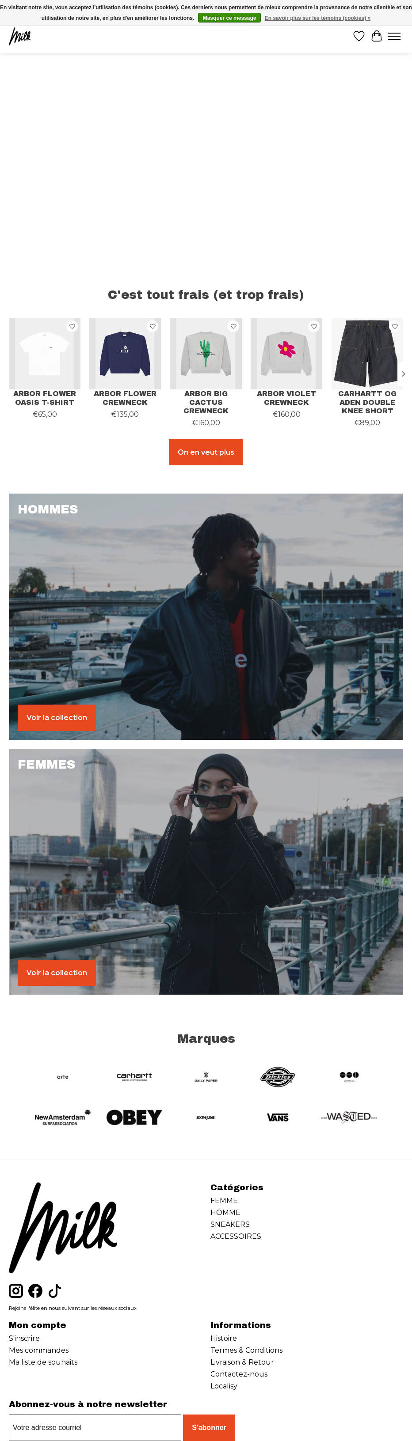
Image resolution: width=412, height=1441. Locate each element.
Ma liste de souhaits (43, 1362)
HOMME (225, 1212)
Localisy (223, 1386)
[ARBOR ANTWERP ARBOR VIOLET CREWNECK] (286, 353)
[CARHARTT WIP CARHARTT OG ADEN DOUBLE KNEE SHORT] (367, 353)
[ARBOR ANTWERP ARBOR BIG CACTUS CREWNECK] (206, 353)
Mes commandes (39, 1350)
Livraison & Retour (242, 1362)
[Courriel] (95, 1428)
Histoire (223, 1338)
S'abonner (209, 1427)
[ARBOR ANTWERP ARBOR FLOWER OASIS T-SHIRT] (44, 353)
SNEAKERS (230, 1224)
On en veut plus (206, 452)
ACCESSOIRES (235, 1236)
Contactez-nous (238, 1374)
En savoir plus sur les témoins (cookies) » (317, 18)
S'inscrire (24, 1338)
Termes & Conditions (246, 1350)
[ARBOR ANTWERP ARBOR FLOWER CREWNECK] (125, 353)
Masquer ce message (229, 18)
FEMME (224, 1200)
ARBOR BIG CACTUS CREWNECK (206, 402)
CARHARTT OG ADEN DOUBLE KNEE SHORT (367, 402)
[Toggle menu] (394, 36)
